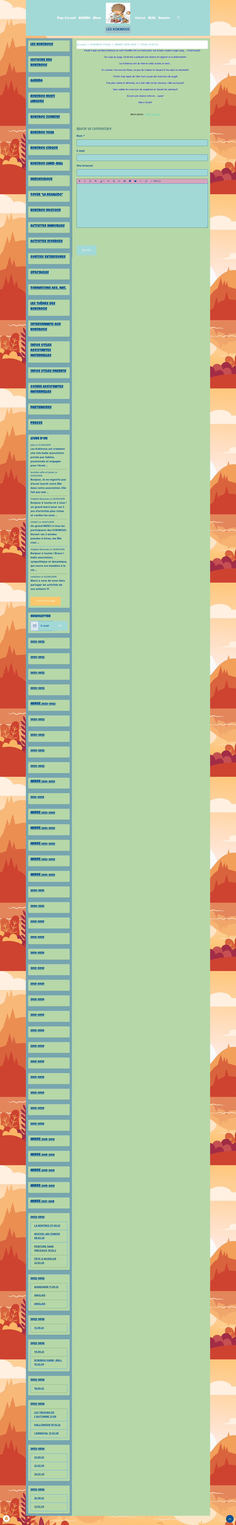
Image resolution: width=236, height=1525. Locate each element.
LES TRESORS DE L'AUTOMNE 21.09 (45, 1423)
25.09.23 (39, 1507)
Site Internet (85, 166)
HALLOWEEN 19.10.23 (47, 1433)
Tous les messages (45, 603)
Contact (140, 18)
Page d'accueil (66, 18)
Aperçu (155, 181)
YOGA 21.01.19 (152, 114)
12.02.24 (39, 1516)
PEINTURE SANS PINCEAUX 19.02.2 (45, 1254)
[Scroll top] (230, 1519)
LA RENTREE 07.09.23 (47, 1231)
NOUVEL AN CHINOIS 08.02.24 (47, 1242)
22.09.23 (39, 1466)
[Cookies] (6, 1518)
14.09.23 (39, 1359)
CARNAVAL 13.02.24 (46, 1442)
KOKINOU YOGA (100, 44)
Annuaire (164, 18)
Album (97, 18)
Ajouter (86, 250)
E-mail (81, 151)
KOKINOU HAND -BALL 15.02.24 (48, 1370)
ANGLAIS (39, 1302)
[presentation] (100, 237)
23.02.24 (39, 1474)
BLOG (152, 18)
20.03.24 (39, 1483)
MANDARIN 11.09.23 (46, 1294)
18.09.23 (39, 1396)
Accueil (81, 44)
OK (60, 628)
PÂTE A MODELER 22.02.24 (45, 1267)
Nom (79, 136)
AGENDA (84, 18)
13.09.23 (39, 1335)
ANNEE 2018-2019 (125, 44)
